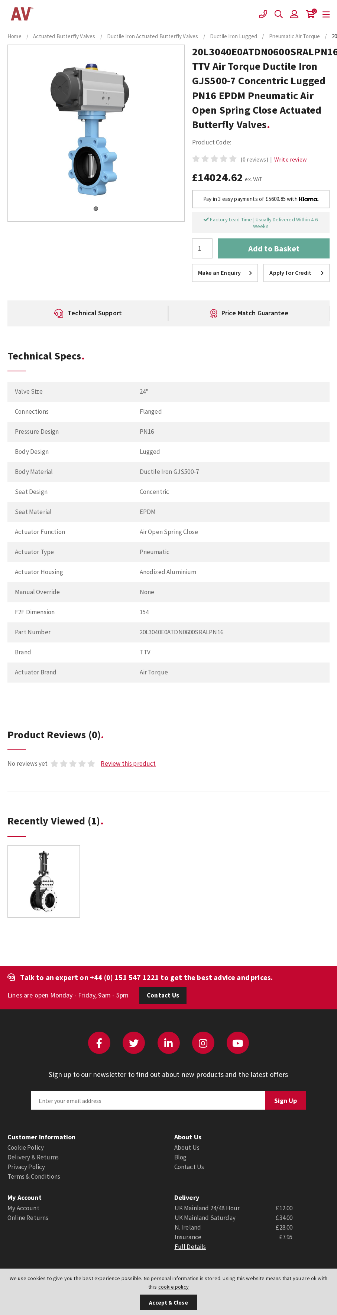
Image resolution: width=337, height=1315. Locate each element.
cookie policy (173, 1286)
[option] (90, 313)
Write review (290, 159)
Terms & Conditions (33, 1176)
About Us (187, 1147)
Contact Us (163, 995)
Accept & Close (168, 1302)
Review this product (128, 763)
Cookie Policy (25, 1147)
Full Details (190, 1247)
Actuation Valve (21, 14)
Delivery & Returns (33, 1157)
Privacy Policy (26, 1167)
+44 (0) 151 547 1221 (124, 977)
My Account (23, 1208)
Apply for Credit (296, 272)
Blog (180, 1157)
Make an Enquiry (225, 272)
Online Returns (27, 1218)
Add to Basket (273, 248)
